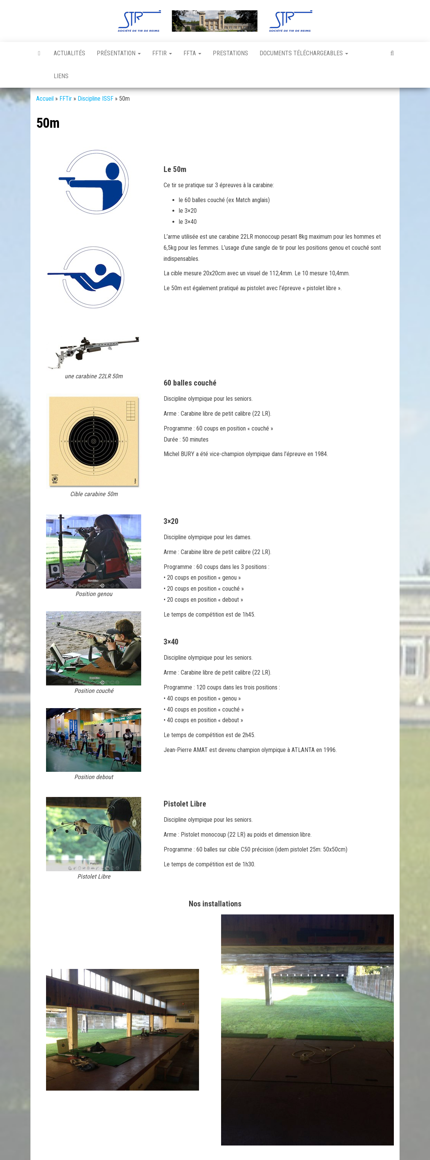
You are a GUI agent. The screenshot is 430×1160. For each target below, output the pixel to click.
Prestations (230, 53)
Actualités (69, 53)
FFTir (162, 53)
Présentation (119, 53)
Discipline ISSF (95, 98)
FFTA (192, 53)
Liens (61, 76)
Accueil (45, 98)
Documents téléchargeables (304, 53)
